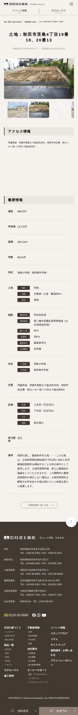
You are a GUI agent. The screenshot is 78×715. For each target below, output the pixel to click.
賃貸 (30, 644)
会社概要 (31, 657)
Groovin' (8, 649)
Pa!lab (7, 661)
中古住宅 (31, 640)
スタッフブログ (59, 633)
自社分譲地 (32, 636)
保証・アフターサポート (38, 674)
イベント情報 (58, 627)
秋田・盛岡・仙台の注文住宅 (13, 21)
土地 (30, 632)
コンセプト (9, 632)
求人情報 (31, 661)
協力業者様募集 (34, 665)
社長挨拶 (31, 653)
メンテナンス (33, 678)
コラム (54, 639)
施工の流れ (9, 640)
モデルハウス (11, 670)
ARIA (7, 657)
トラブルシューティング (38, 682)
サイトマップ (58, 644)
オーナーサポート (37, 670)
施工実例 (9, 676)
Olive (7, 653)
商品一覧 (9, 645)
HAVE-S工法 (10, 636)
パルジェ (8, 665)
